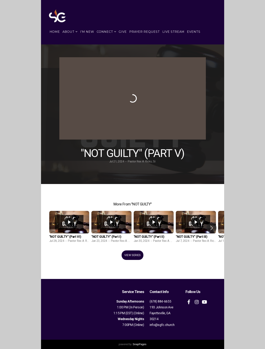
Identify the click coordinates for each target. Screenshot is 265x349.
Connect (106, 31)
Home (55, 31)
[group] (69, 228)
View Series (132, 255)
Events (193, 31)
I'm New (87, 31)
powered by (132, 344)
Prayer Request (144, 31)
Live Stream (173, 31)
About (70, 31)
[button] (211, 228)
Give (123, 31)
